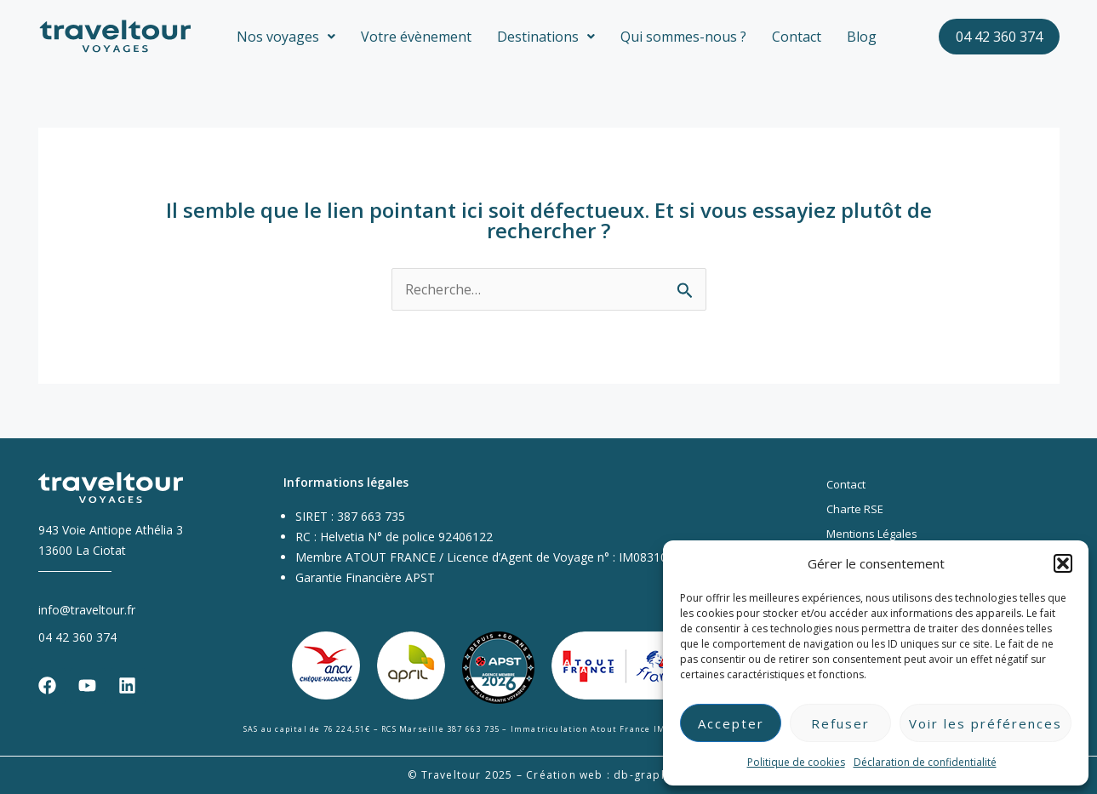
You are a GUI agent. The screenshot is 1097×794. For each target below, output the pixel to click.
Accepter (731, 723)
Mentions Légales (871, 533)
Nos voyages (286, 36)
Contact (796, 36)
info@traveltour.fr (86, 609)
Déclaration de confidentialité (925, 762)
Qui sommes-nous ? (683, 36)
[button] (1062, 563)
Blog (862, 36)
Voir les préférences (985, 723)
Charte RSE (854, 509)
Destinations (546, 36)
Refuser (840, 723)
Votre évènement (416, 36)
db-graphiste (651, 775)
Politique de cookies (796, 762)
